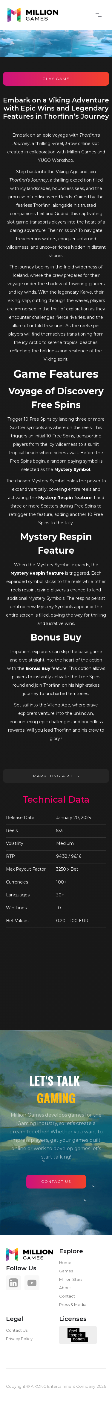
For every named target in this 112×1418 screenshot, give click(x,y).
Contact (67, 1296)
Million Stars (70, 1279)
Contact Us (16, 1330)
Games (66, 1271)
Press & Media (72, 1304)
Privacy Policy (19, 1338)
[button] (99, 15)
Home (65, 1262)
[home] (32, 15)
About (65, 1287)
